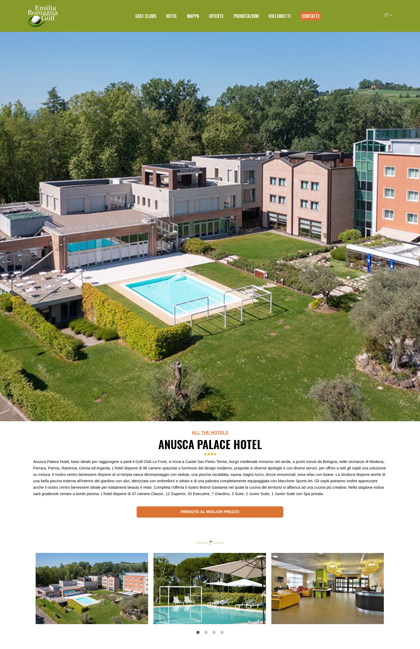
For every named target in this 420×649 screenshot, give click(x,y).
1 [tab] (198, 632)
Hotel (171, 16)
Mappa (193, 16)
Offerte (216, 16)
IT (388, 15)
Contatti (310, 16)
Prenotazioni (246, 16)
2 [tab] (206, 632)
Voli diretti (279, 16)
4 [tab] (222, 632)
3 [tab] (214, 632)
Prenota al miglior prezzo (210, 512)
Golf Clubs (145, 16)
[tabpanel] (92, 588)
